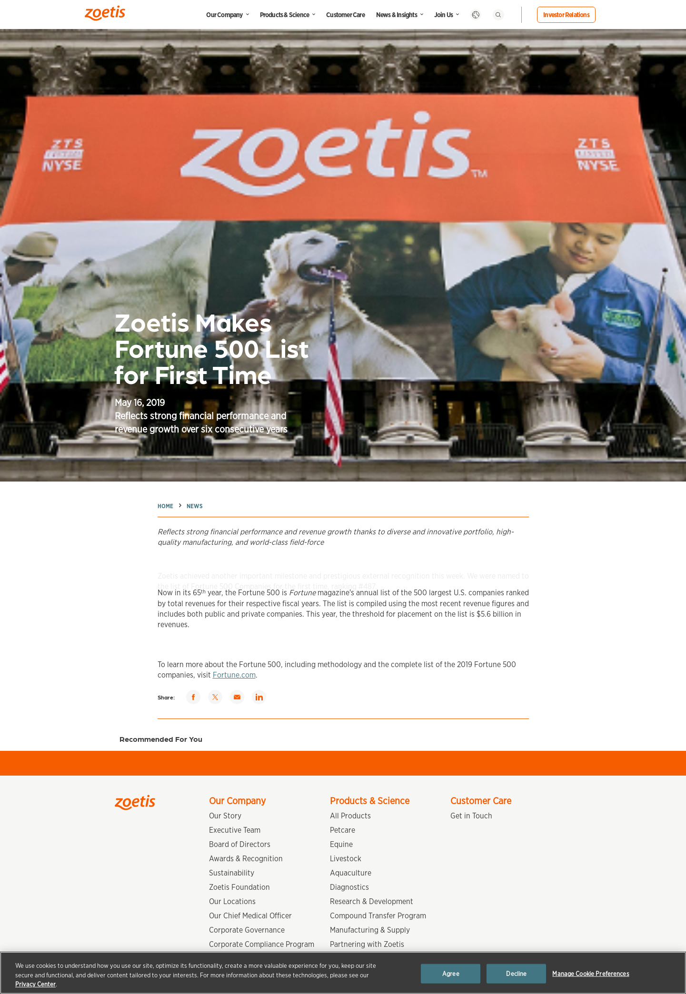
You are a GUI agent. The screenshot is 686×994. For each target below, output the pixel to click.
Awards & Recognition (246, 858)
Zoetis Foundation (239, 887)
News (195, 506)
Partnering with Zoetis (367, 944)
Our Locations (232, 901)
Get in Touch (471, 815)
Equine (341, 844)
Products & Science (284, 15)
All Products (350, 815)
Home (165, 506)
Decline (516, 973)
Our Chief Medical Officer (250, 915)
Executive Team (234, 830)
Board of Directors (239, 844)
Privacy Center (35, 984)
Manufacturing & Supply (370, 930)
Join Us (443, 15)
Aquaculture (350, 872)
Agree (450, 973)
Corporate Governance (247, 930)
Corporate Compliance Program (261, 944)
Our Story (225, 815)
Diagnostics (349, 887)
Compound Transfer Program (378, 915)
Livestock (345, 858)
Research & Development (371, 901)
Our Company (224, 15)
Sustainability (231, 872)
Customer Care (345, 15)
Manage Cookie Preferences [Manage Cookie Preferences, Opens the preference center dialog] (590, 973)
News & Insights (396, 15)
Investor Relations (566, 15)
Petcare (342, 830)
